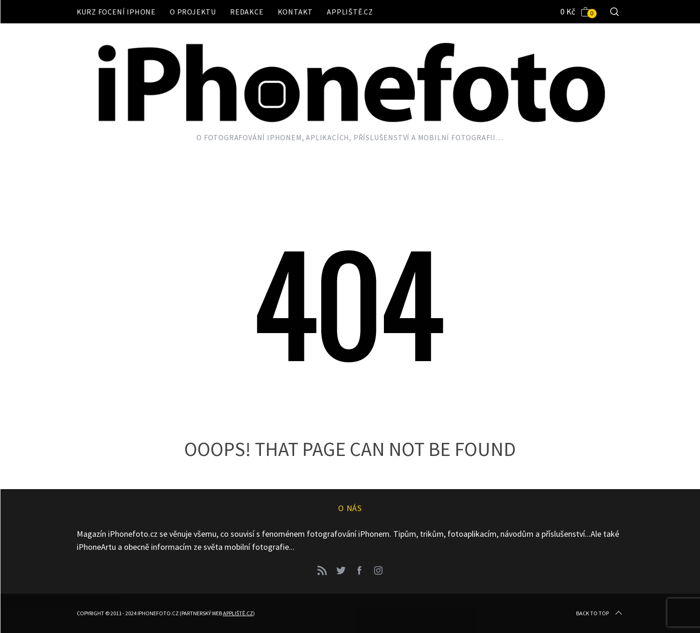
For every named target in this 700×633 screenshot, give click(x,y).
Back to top (600, 613)
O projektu (193, 11)
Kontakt (295, 11)
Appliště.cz (350, 11)
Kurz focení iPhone (116, 11)
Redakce (247, 11)
